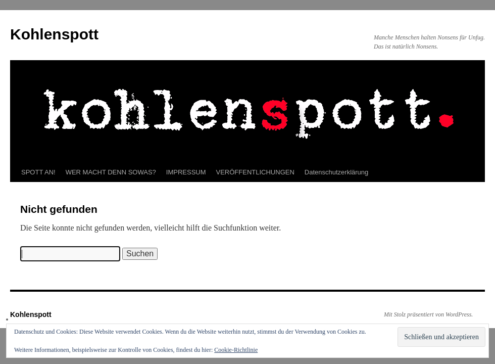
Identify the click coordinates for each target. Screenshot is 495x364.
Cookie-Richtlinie (236, 349)
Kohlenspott (54, 34)
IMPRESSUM (186, 172)
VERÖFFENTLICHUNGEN (255, 172)
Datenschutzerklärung (336, 172)
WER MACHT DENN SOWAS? (111, 172)
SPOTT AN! (38, 172)
